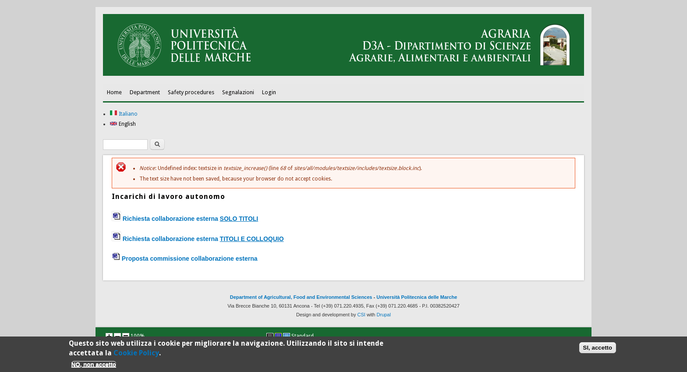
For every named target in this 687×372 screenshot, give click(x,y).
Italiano (124, 114)
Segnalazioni (238, 92)
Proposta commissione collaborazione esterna (190, 258)
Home (114, 92)
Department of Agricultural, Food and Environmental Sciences (301, 297)
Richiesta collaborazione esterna (198, 238)
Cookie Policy (136, 355)
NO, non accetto (93, 366)
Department (145, 92)
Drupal (384, 314)
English (123, 124)
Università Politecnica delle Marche (416, 297)
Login (269, 92)
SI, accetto (598, 349)
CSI (361, 314)
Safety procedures (191, 92)
